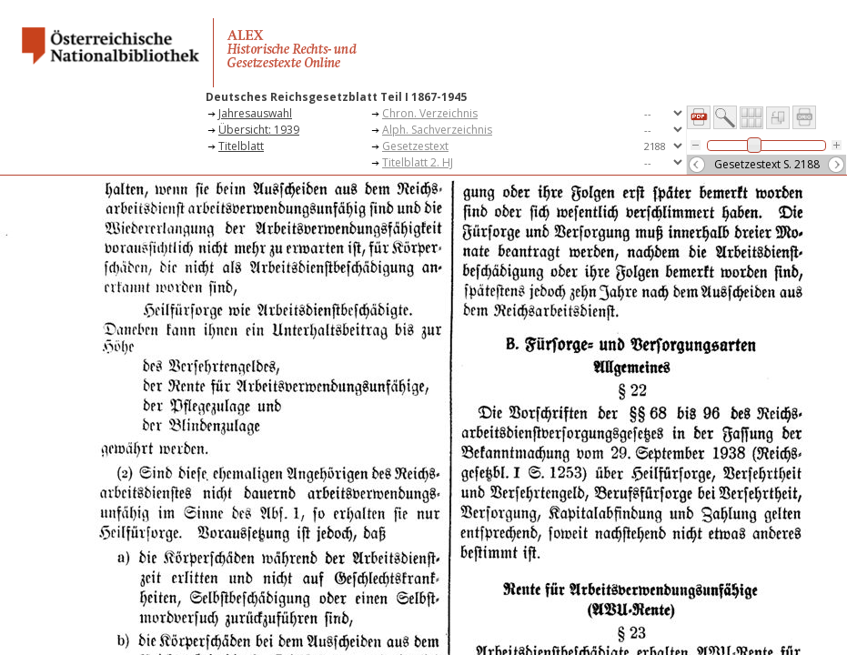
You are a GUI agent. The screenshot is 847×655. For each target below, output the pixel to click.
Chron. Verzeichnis (430, 113)
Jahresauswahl (255, 113)
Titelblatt (241, 146)
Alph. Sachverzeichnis (437, 129)
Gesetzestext (415, 146)
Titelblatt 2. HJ (417, 162)
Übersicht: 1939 (258, 129)
